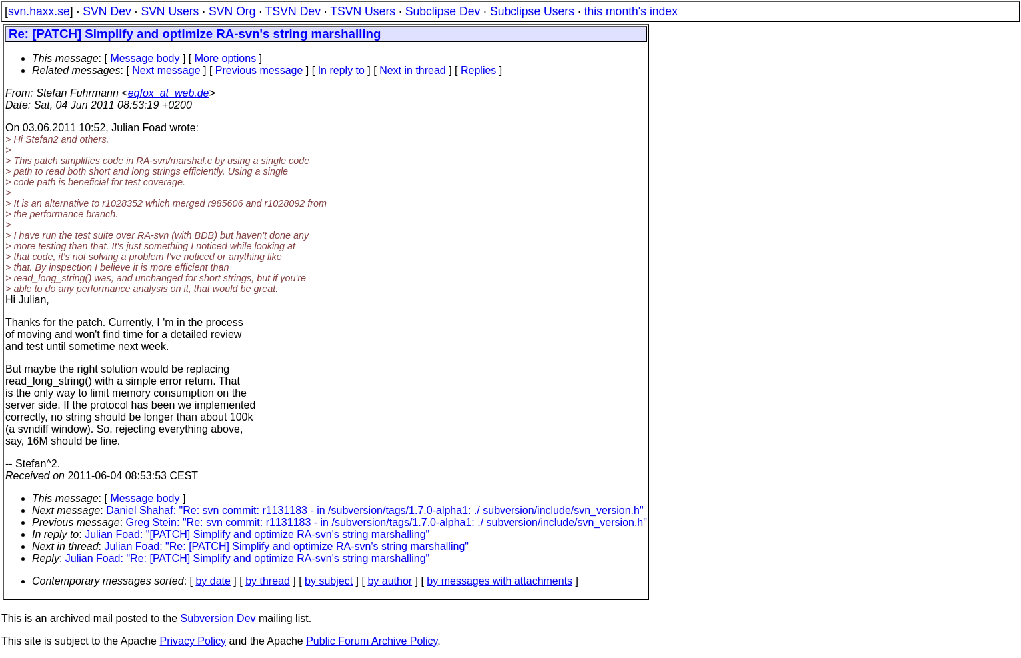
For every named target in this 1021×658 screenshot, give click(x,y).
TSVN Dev (293, 11)
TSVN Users (362, 11)
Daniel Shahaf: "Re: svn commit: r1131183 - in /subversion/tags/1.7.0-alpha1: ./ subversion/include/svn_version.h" (374, 510)
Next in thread (412, 70)
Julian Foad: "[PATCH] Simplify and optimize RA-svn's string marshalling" (257, 534)
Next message (166, 70)
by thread (267, 581)
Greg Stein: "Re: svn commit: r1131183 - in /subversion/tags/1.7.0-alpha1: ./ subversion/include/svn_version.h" (386, 522)
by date (212, 581)
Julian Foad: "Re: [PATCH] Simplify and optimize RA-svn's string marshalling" (287, 546)
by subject (329, 581)
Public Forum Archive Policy (371, 641)
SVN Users (170, 11)
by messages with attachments (499, 581)
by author (389, 581)
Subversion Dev (218, 618)
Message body (144, 58)
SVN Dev (107, 11)
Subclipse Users (532, 11)
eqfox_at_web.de (168, 93)
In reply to (341, 70)
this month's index (631, 11)
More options (226, 58)
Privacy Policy (192, 641)
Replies (478, 70)
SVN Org (232, 11)
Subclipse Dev (442, 11)
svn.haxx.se (39, 11)
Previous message (259, 70)
